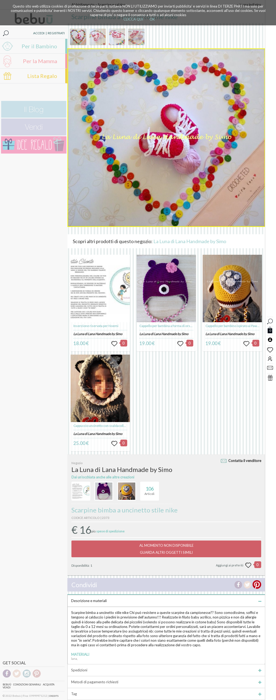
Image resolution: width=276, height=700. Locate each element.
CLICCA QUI (133, 19)
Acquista (48, 684)
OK (152, 19)
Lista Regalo (42, 76)
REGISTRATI (56, 33)
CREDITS (53, 696)
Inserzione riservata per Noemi (95, 326)
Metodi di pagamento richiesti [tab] (166, 682)
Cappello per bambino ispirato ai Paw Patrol (235, 326)
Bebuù (7, 684)
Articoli (149, 489)
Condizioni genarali (27, 684)
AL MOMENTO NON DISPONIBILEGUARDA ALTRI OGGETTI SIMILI (166, 549)
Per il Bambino (39, 46)
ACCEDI (38, 33)
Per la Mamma (40, 61)
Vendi (7, 687)
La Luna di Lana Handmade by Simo (189, 241)
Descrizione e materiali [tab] (166, 601)
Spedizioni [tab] (166, 670)
